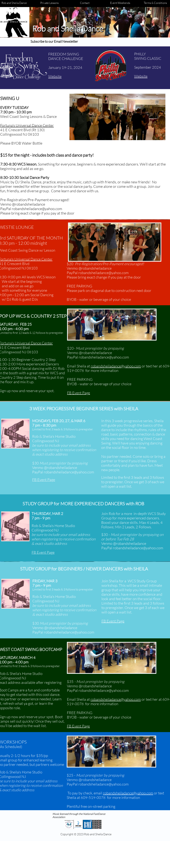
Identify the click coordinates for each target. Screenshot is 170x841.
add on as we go (20, 286)
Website (140, 76)
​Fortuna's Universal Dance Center (27, 125)
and (5, 286)
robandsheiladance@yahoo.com (116, 366)
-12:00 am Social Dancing (33, 294)
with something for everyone (24, 290)
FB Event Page (78, 392)
